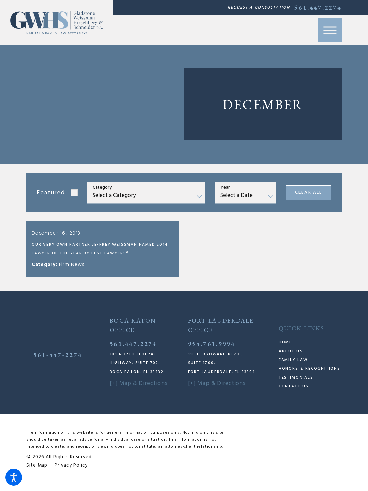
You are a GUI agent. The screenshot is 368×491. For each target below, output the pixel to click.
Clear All (308, 192)
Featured (51, 193)
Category (102, 188)
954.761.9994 (211, 350)
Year (225, 188)
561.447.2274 (317, 7)
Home (285, 348)
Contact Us (294, 392)
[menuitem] (310, 348)
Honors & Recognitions (309, 375)
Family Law (293, 366)
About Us (291, 357)
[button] (13, 477)
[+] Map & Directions (139, 390)
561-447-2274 (57, 361)
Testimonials (296, 383)
